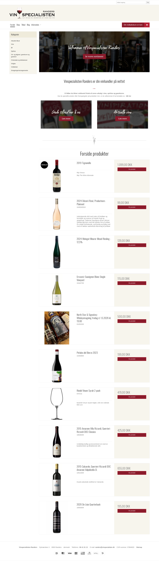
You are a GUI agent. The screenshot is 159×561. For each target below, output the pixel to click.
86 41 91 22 (84, 547)
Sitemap (139, 547)
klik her (128, 96)
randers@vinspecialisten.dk (105, 547)
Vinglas (13, 63)
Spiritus (13, 51)
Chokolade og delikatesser (19, 60)
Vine (12, 44)
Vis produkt (131, 169)
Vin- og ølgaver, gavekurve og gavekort (20, 55)
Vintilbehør (14, 67)
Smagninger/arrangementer (19, 70)
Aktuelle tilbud (15, 41)
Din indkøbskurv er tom (137, 25)
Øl (11, 48)
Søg (148, 2)
